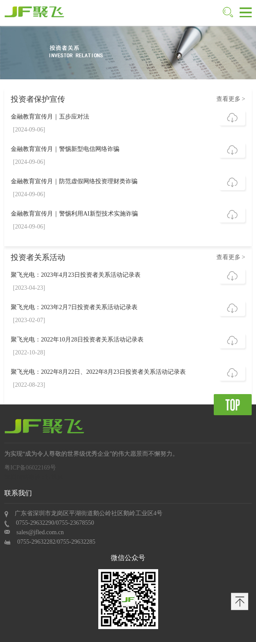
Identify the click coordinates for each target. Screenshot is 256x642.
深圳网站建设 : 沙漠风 (33, 477)
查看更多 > (230, 99)
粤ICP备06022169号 (30, 467)
